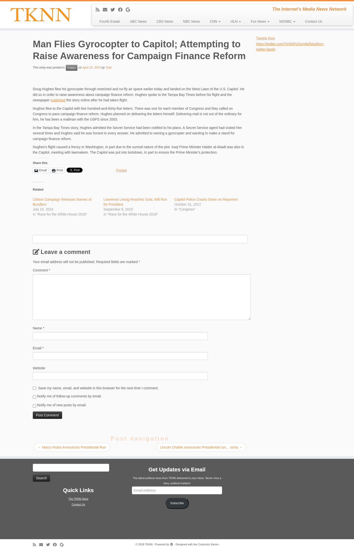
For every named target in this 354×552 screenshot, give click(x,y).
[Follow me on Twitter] (114, 9)
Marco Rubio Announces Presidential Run (72, 447)
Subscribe (177, 503)
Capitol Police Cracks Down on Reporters (206, 199)
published (58, 100)
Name (38, 328)
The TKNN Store (78, 498)
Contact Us (313, 21)
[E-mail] (106, 9)
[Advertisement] (293, 126)
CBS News (165, 21)
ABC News (138, 21)
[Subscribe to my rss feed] (99, 9)
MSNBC (287, 21)
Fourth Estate (109, 21)
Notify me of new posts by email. (62, 405)
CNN (215, 21)
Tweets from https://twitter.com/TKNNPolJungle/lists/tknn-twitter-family (290, 43)
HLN (235, 21)
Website (39, 368)
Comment (41, 270)
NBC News (191, 21)
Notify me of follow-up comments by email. (69, 396)
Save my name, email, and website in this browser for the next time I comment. (98, 388)
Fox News (260, 21)
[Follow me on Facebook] (122, 9)
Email (38, 348)
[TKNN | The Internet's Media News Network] (41, 15)
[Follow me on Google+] (129, 9)
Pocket (121, 170)
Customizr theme (208, 544)
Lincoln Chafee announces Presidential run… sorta (201, 447)
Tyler (109, 68)
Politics (72, 67)
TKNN (149, 544)
